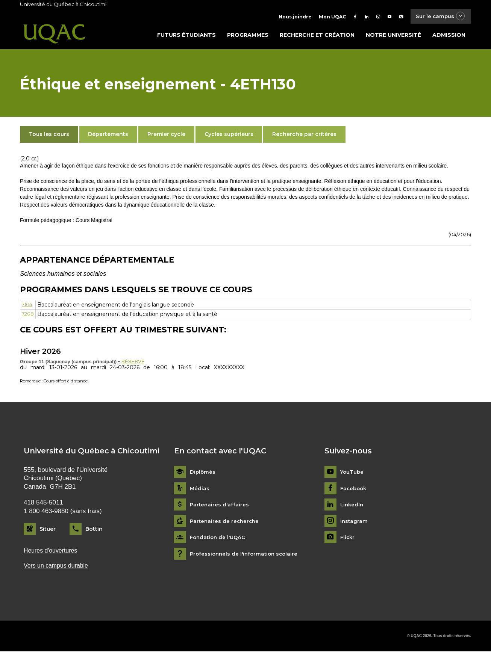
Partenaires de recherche (225, 523)
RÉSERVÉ (134, 363)
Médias (200, 490)
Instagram (354, 523)
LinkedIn (352, 506)
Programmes (247, 36)
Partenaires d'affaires (220, 506)
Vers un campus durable (58, 568)
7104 (28, 306)
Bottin (94, 530)
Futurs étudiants (186, 36)
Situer (47, 530)
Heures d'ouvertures (52, 552)
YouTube (352, 473)
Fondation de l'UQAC (219, 539)
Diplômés (203, 473)
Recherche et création (317, 36)
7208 (29, 315)
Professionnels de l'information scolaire (246, 555)
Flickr (348, 539)
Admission (448, 36)
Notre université (393, 36)
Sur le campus (438, 16)
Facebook (354, 490)
